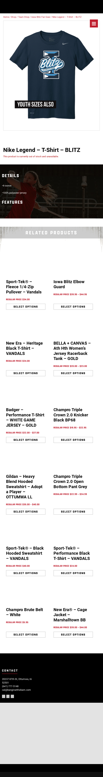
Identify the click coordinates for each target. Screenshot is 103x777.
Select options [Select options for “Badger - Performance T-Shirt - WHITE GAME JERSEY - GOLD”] (26, 440)
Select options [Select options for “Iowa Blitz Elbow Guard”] (73, 306)
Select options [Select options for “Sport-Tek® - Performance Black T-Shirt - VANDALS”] (73, 573)
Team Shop (23, 17)
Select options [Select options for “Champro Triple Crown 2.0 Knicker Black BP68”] (73, 440)
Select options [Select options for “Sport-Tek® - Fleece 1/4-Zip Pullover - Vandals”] (26, 306)
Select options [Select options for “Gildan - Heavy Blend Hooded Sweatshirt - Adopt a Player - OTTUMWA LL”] (26, 511)
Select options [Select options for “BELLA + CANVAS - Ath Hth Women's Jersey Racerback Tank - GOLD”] (73, 373)
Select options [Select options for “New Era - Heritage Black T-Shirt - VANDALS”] (26, 373)
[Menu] (94, 23)
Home (6, 17)
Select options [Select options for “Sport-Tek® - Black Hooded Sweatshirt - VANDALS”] (26, 573)
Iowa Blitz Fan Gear (40, 17)
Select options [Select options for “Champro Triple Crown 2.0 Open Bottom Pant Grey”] (73, 511)
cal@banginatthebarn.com (16, 689)
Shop (13, 17)
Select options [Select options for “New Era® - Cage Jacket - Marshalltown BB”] (73, 634)
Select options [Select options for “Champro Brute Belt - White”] (26, 634)
